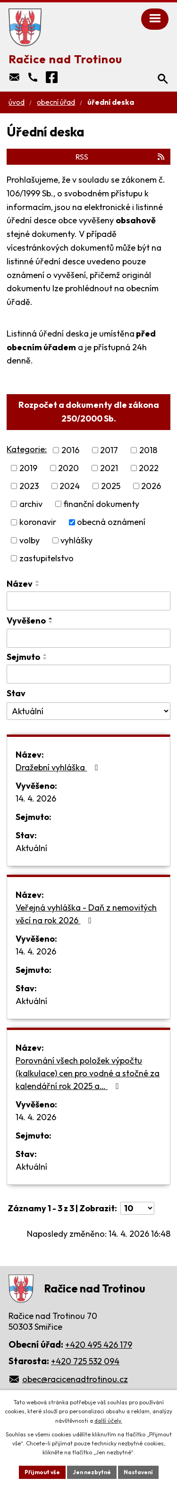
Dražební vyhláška (59, 767)
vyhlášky (76, 540)
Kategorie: (27, 449)
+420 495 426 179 (98, 1344)
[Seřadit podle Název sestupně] (38, 585)
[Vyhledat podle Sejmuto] (88, 674)
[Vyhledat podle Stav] (88, 711)
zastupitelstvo (46, 558)
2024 (69, 486)
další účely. (108, 1420)
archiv (30, 503)
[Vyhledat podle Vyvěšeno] (88, 638)
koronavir (37, 522)
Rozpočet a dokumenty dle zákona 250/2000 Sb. (88, 411)
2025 (110, 486)
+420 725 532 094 (85, 1361)
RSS (121, 156)
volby (29, 540)
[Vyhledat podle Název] (88, 600)
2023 (29, 486)
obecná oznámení (111, 522)
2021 (109, 468)
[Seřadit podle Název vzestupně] (38, 581)
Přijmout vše (42, 1472)
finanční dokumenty (101, 503)
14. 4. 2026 (36, 798)
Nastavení (138, 1472)
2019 (28, 468)
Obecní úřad (56, 102)
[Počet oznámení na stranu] (137, 1208)
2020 (68, 468)
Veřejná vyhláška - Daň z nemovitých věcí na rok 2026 (86, 914)
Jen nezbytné (92, 1472)
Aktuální (31, 848)
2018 (148, 450)
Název (20, 583)
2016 (70, 450)
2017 (109, 450)
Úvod (16, 102)
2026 (151, 486)
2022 (149, 468)
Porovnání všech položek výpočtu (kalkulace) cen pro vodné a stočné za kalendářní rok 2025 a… (88, 1073)
